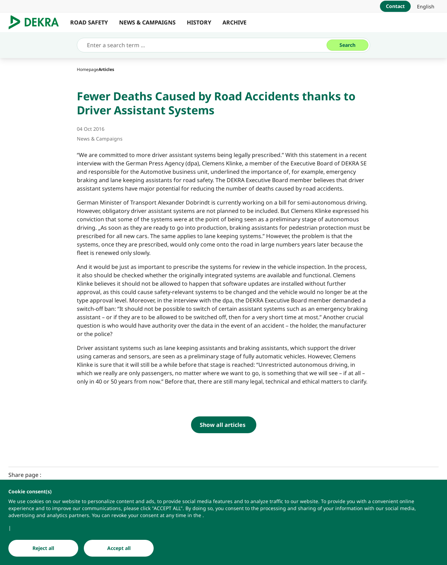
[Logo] (36, 22)
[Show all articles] (223, 424)
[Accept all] (119, 548)
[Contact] (395, 6)
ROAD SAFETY (89, 22)
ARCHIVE (234, 22)
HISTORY (199, 22)
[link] (426, 6)
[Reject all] (43, 548)
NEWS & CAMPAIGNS (147, 22)
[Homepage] (87, 69)
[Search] (347, 45)
